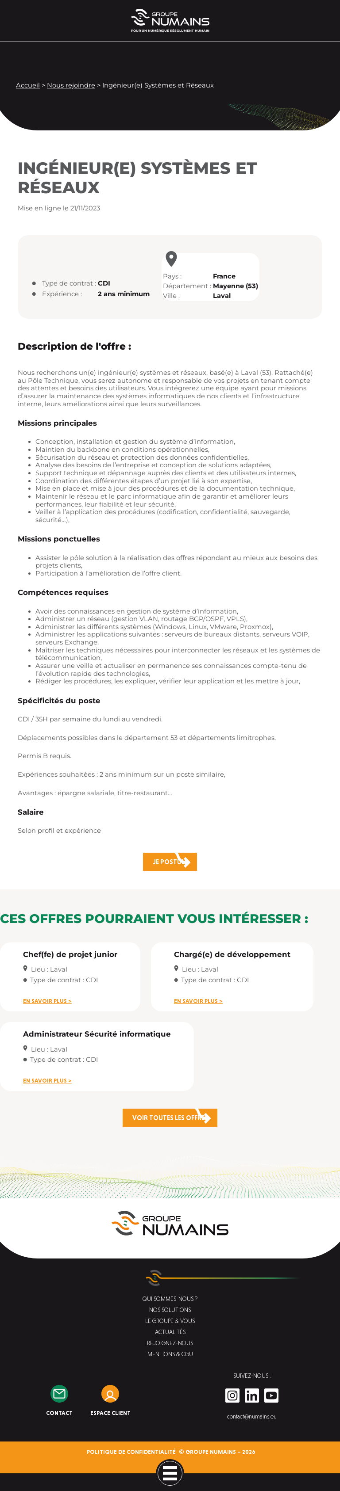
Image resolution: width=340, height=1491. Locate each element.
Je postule (170, 862)
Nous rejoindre (71, 85)
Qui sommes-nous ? (170, 1299)
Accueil (28, 85)
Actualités (170, 1332)
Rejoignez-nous (170, 1343)
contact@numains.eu (252, 1416)
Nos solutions (170, 1310)
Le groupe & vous (170, 1321)
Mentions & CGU (170, 1354)
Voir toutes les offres (170, 1117)
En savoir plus (45, 1001)
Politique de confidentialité (131, 1452)
